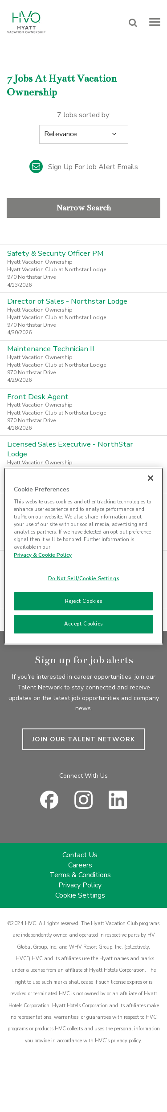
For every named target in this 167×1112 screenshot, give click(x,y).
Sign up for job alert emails (83, 167)
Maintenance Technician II (50, 349)
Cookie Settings (80, 895)
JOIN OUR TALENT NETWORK (83, 739)
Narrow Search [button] (84, 208)
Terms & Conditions (80, 875)
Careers (80, 865)
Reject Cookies (83, 601)
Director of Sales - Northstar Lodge (67, 301)
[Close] (150, 478)
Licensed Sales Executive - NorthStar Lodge (70, 449)
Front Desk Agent (38, 397)
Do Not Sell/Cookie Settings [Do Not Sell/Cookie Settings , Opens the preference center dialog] (83, 578)
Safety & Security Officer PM (55, 253)
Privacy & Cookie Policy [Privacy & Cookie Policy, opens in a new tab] (43, 554)
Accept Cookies (83, 624)
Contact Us (80, 855)
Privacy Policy (80, 885)
